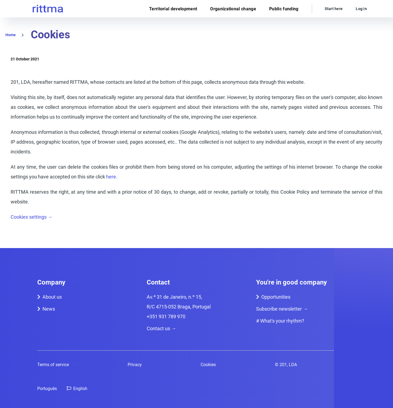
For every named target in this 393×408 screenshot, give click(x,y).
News (48, 309)
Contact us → (161, 328)
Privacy (135, 364)
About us (52, 297)
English (80, 388)
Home (10, 35)
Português (47, 388)
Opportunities (275, 297)
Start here (334, 9)
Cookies (208, 364)
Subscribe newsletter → (282, 309)
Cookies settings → (32, 217)
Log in (361, 9)
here (111, 177)
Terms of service (53, 364)
